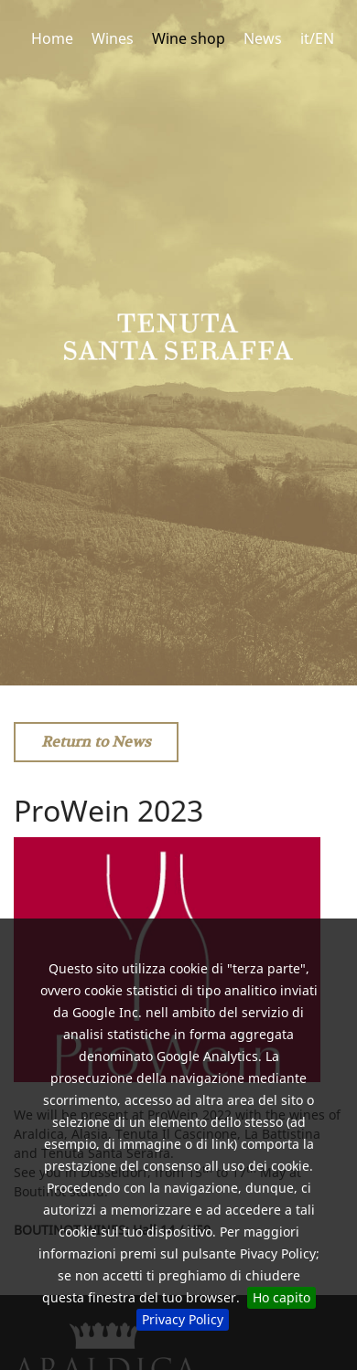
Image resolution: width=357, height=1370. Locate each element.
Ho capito (281, 1297)
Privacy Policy (182, 1319)
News (262, 38)
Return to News (96, 741)
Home (52, 38)
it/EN (317, 38)
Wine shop (188, 38)
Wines (113, 38)
